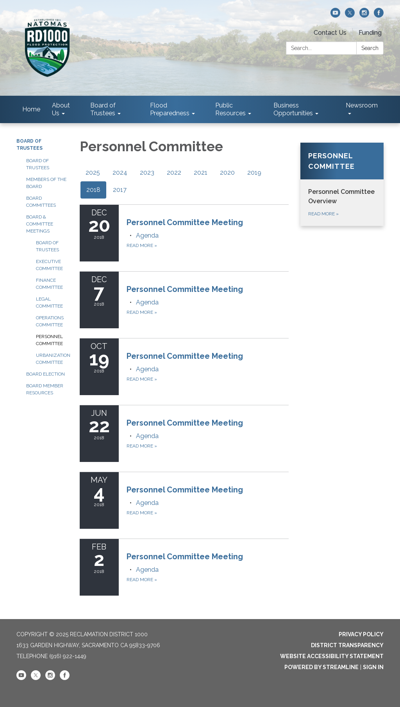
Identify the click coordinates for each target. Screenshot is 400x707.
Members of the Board (46, 183)
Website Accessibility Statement (332, 656)
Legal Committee (49, 302)
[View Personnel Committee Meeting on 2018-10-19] (208, 356)
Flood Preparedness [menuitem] (169, 109)
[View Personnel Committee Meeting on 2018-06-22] (208, 423)
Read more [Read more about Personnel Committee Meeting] (142, 245)
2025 (93, 172)
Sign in (373, 667)
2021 (200, 172)
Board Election (45, 374)
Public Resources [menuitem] (230, 109)
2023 (147, 172)
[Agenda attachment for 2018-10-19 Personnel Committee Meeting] (147, 369)
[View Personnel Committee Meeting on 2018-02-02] (208, 556)
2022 (174, 172)
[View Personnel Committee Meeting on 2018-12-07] (208, 289)
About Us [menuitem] (61, 109)
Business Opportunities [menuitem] (293, 109)
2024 (119, 172)
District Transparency (347, 645)
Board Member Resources (44, 389)
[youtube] (335, 15)
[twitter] (350, 15)
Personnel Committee (49, 340)
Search (370, 48)
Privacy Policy (361, 634)
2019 (254, 172)
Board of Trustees (37, 164)
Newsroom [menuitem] (362, 105)
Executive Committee (49, 265)
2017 (120, 189)
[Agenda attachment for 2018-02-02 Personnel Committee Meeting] (147, 569)
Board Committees (41, 201)
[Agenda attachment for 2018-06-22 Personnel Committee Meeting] (147, 436)
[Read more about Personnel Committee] (342, 184)
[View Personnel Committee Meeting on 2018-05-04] (208, 490)
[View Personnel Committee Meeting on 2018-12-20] (208, 222)
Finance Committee (49, 283)
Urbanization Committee (52, 359)
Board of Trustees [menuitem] (103, 109)
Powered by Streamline (321, 667)
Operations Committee (50, 321)
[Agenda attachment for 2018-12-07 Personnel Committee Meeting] (147, 302)
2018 (93, 189)
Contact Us (330, 32)
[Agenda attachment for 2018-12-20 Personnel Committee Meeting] (147, 235)
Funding (370, 32)
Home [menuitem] (31, 109)
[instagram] (364, 15)
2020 (227, 172)
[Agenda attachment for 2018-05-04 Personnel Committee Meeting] (147, 503)
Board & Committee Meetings (39, 224)
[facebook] (379, 15)
